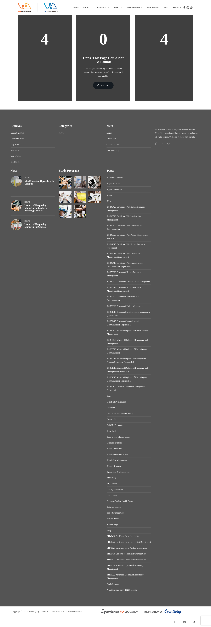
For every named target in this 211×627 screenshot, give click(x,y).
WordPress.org (113, 150)
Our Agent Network (115, 489)
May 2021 (15, 144)
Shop (109, 530)
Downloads (133, 7)
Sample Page (112, 525)
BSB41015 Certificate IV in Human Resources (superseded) (126, 246)
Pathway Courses (114, 507)
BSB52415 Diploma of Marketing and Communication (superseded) (123, 323)
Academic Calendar (115, 178)
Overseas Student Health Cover (120, 501)
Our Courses (112, 495)
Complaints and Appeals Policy (120, 414)
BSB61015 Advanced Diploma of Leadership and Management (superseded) (127, 370)
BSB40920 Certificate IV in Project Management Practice (127, 237)
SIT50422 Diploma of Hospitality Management (126, 560)
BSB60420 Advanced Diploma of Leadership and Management (127, 342)
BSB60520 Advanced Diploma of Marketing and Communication (127, 351)
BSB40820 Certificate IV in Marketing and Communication (125, 227)
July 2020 (15, 150)
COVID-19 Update (115, 425)
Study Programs (113, 584)
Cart (109, 396)
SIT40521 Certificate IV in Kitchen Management (127, 548)
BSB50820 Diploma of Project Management (125, 306)
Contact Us (111, 419)
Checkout (111, 408)
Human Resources (114, 466)
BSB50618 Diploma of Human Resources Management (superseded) (124, 289)
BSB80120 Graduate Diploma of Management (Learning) (126, 388)
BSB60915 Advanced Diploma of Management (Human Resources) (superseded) (126, 360)
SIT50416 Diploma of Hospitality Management (126, 554)
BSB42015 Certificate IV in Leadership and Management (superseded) (125, 255)
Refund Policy (113, 519)
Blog (109, 201)
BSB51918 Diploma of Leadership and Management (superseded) (128, 314)
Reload (103, 85)
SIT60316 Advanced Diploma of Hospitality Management (125, 567)
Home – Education (114, 448)
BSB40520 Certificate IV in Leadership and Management (125, 218)
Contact (176, 7)
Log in (109, 133)
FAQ (165, 7)
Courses (101, 7)
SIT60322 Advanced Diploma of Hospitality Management (125, 576)
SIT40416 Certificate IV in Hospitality (123, 536)
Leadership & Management (118, 472)
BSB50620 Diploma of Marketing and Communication (123, 298)
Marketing (111, 478)
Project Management (115, 513)
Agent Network (113, 183)
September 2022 (17, 139)
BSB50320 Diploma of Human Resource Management (124, 274)
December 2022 (17, 133)
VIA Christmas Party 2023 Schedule (122, 590)
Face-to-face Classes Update (118, 437)
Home (76, 7)
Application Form (114, 189)
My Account (112, 484)
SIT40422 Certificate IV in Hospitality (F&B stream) (129, 542)
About (86, 7)
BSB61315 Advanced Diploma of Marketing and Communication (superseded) (127, 379)
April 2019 (15, 162)
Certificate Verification (116, 402)
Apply (117, 7)
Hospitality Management (117, 460)
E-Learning (153, 7)
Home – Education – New (117, 454)
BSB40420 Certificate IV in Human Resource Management (126, 209)
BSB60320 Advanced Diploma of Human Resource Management (128, 332)
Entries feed (111, 139)
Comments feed (113, 144)
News (61, 133)
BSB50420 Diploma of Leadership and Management (128, 282)
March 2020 (16, 156)
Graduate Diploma (114, 443)
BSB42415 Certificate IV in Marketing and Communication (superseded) (125, 265)
